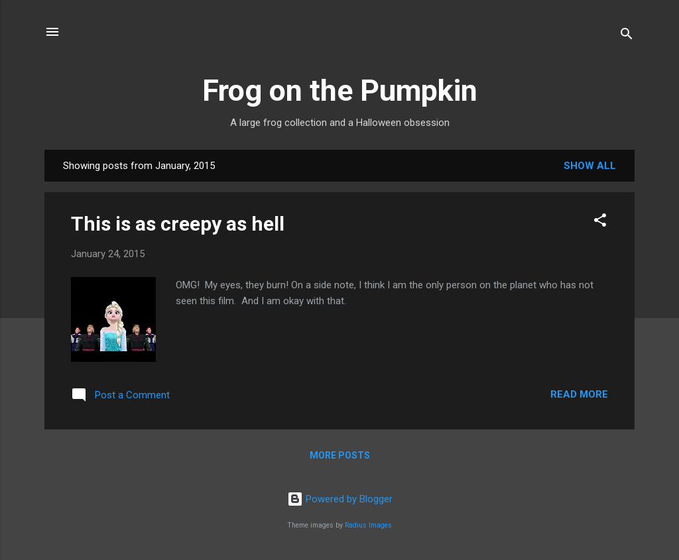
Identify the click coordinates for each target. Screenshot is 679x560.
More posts (340, 455)
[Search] (627, 36)
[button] (600, 222)
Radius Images (368, 525)
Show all (590, 166)
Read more (579, 394)
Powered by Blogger (340, 499)
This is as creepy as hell (177, 223)
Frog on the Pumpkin (339, 90)
